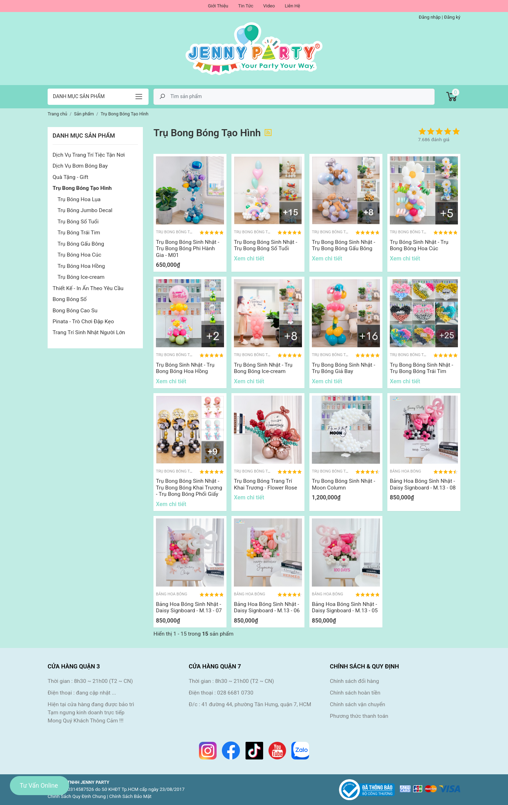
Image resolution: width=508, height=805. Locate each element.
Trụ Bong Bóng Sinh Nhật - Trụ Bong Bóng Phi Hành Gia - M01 (187, 248)
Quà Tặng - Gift (70, 177)
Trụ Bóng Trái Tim (79, 232)
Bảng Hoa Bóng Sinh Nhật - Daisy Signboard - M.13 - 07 (189, 607)
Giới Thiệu (218, 5)
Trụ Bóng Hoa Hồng (81, 266)
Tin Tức (245, 5)
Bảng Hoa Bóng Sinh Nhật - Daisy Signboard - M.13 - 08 (423, 484)
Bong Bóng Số (70, 299)
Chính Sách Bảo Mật (130, 796)
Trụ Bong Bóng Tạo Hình (82, 188)
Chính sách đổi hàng (354, 681)
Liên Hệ (292, 5)
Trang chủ (57, 113)
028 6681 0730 (235, 693)
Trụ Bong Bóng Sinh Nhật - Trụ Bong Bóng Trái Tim (421, 368)
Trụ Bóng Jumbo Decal (85, 210)
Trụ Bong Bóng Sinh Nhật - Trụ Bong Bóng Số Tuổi (265, 245)
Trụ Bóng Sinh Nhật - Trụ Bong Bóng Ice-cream (263, 368)
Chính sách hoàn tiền (355, 693)
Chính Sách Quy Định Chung (77, 796)
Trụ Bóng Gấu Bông (81, 244)
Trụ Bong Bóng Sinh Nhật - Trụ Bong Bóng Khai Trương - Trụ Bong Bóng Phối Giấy (189, 487)
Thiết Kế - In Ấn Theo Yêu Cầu (88, 288)
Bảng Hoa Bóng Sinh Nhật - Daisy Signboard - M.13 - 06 (267, 607)
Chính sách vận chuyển (357, 704)
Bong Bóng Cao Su (75, 310)
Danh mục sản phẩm (79, 96)
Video (269, 5)
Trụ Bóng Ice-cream (81, 277)
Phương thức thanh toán (359, 716)
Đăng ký (452, 17)
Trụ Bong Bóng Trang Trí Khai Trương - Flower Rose (265, 484)
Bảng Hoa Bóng (405, 471)
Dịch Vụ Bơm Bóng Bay (80, 166)
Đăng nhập (430, 17)
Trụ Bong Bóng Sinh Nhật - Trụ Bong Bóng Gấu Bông (343, 245)
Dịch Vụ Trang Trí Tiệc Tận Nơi (89, 155)
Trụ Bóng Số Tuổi (78, 221)
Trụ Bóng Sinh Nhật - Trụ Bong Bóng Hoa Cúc (419, 245)
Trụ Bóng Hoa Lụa (79, 199)
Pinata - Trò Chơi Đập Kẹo (83, 321)
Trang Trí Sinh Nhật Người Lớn (89, 332)
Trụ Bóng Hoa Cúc (79, 255)
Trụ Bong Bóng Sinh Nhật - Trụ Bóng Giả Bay (343, 368)
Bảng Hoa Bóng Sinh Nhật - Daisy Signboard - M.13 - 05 (345, 607)
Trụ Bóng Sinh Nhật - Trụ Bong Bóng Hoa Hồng (185, 368)
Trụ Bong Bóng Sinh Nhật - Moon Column (343, 484)
